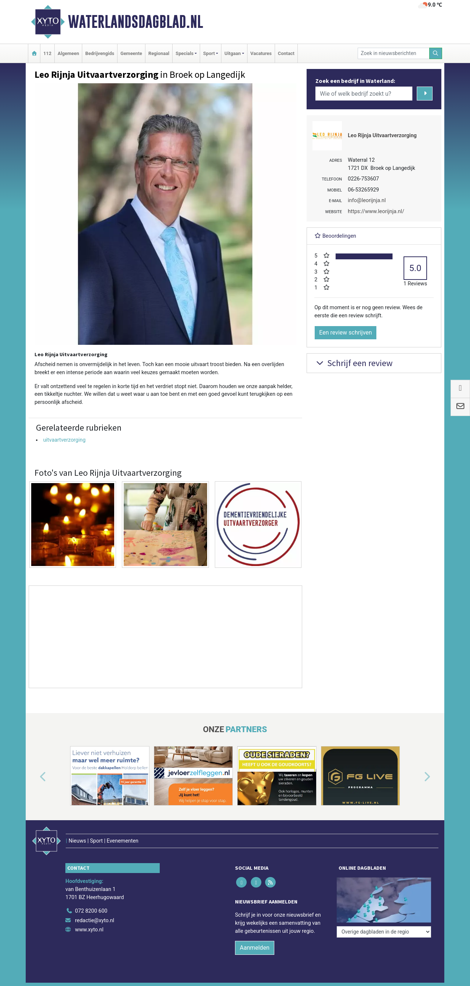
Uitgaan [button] (232, 53)
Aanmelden (255, 947)
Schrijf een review (353, 363)
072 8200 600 (91, 911)
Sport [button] (209, 53)
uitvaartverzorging (64, 440)
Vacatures (261, 53)
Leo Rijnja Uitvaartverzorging (382, 135)
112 (47, 53)
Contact (286, 53)
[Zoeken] (435, 53)
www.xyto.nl (89, 930)
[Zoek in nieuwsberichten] (394, 53)
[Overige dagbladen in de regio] (384, 932)
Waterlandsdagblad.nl (135, 21)
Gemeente (131, 53)
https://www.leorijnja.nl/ (376, 211)
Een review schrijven (345, 332)
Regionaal (158, 53)
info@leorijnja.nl (367, 200)
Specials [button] (185, 53)
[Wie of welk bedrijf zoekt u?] (363, 94)
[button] (34, 777)
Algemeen (68, 53)
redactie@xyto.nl (94, 920)
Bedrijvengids (99, 53)
